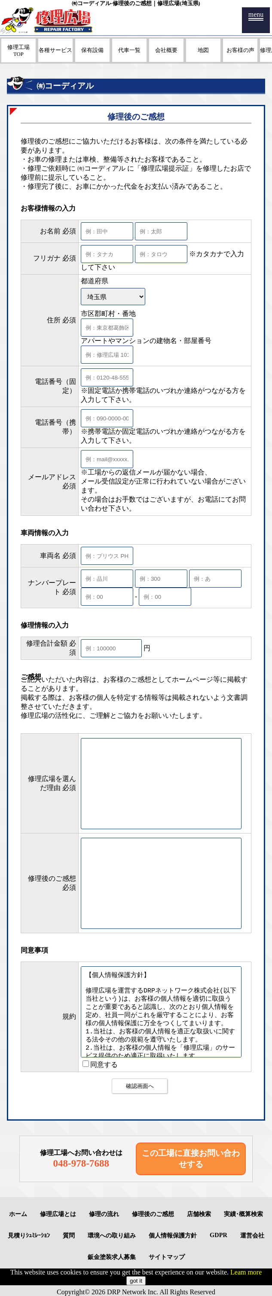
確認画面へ (140, 1086)
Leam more (246, 1272)
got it (136, 1281)
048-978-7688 (81, 1163)
